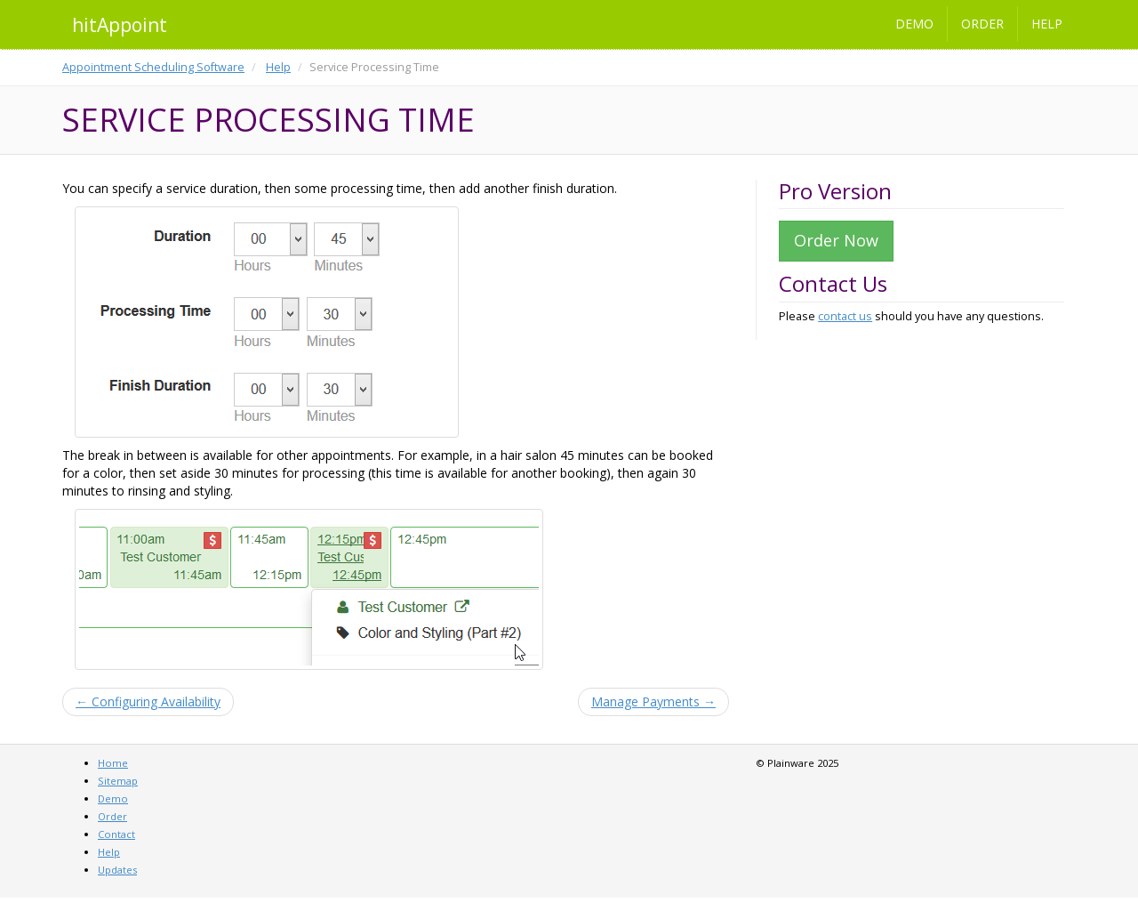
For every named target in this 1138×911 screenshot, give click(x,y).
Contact (116, 834)
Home (113, 763)
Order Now (836, 240)
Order (982, 23)
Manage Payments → (653, 701)
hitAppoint (119, 24)
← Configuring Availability (148, 701)
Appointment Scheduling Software (153, 67)
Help (1046, 23)
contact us (845, 316)
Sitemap (118, 780)
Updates (117, 869)
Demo (914, 23)
